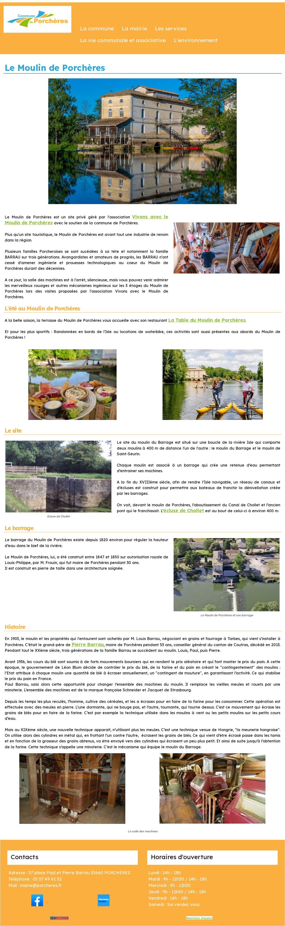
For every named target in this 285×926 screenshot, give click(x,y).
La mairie (134, 28)
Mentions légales (199, 918)
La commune (97, 28)
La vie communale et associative (123, 40)
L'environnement (196, 40)
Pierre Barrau (88, 644)
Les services (171, 28)
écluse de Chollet (183, 510)
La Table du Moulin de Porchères (206, 320)
